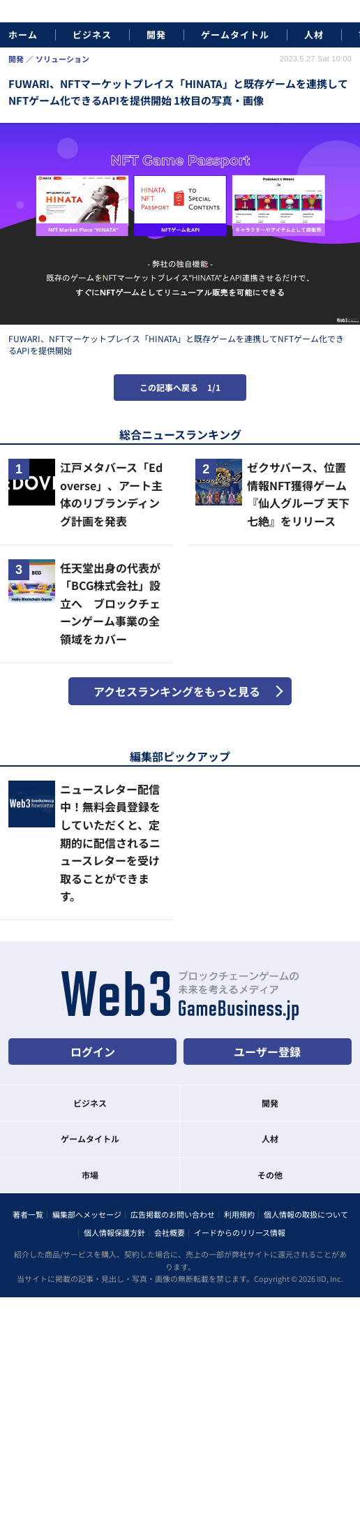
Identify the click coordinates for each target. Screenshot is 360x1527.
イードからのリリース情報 (239, 1232)
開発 (156, 34)
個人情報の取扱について (306, 1214)
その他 (270, 1175)
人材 (314, 34)
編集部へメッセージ (86, 1214)
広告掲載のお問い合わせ (172, 1214)
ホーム (23, 34)
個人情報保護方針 (114, 1232)
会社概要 (169, 1232)
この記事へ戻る (180, 387)
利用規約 (239, 1214)
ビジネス (92, 34)
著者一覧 (28, 1214)
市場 (90, 1175)
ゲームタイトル (235, 34)
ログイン (92, 1051)
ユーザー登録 (267, 1051)
